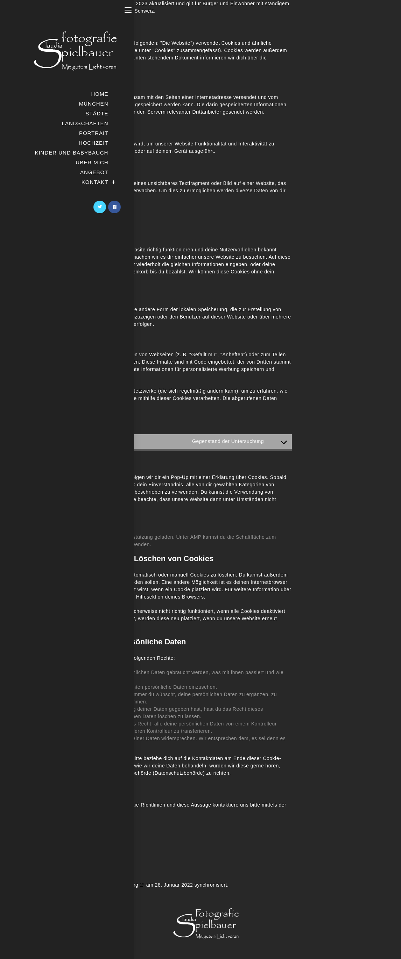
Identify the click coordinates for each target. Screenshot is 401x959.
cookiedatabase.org (115, 885)
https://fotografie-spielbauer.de (88, 43)
